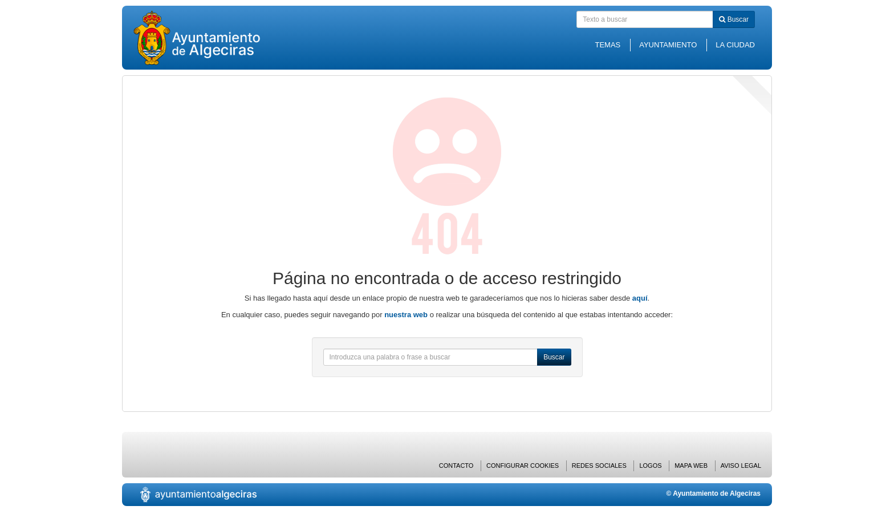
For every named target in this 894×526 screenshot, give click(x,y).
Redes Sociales (599, 465)
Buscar (734, 19)
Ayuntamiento (668, 45)
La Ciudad (735, 45)
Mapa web (691, 465)
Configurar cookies (522, 465)
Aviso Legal (741, 465)
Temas (607, 45)
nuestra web (406, 314)
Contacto (456, 465)
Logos (650, 465)
